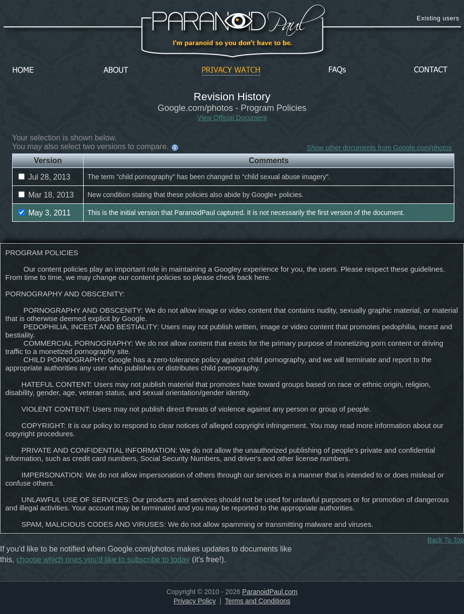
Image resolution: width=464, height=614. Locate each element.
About (118, 70)
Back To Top (445, 540)
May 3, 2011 (44, 213)
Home (23, 70)
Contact (430, 70)
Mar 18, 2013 (46, 195)
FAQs (337, 70)
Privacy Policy (195, 601)
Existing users (438, 18)
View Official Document (232, 118)
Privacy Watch (231, 70)
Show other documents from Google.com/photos (379, 148)
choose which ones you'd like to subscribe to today (103, 559)
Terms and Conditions (257, 601)
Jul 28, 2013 (44, 177)
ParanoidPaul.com (269, 592)
